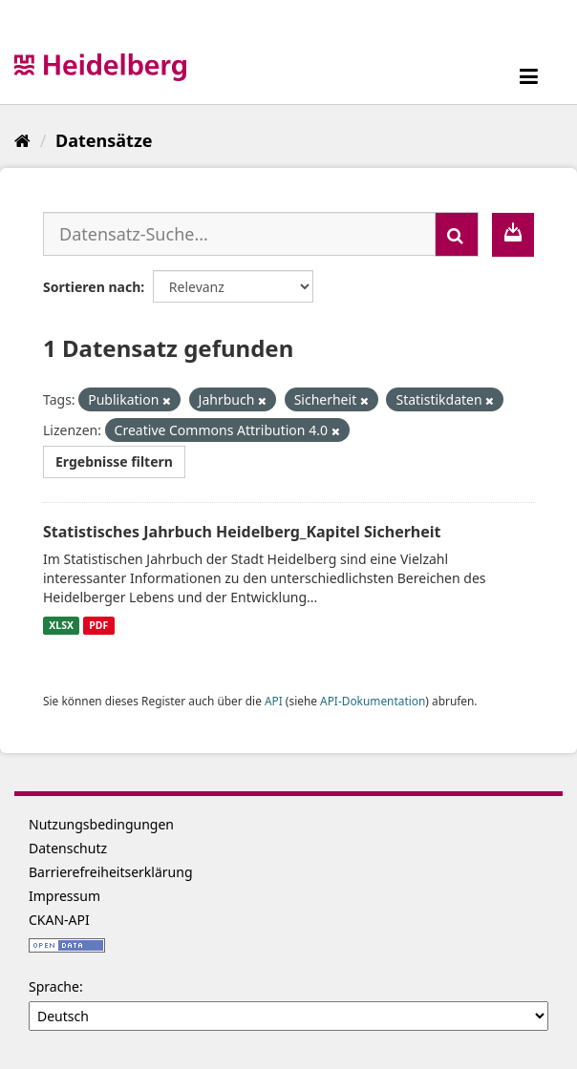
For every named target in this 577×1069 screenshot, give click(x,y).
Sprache (54, 986)
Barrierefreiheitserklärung (111, 872)
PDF (98, 625)
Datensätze (103, 140)
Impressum (64, 896)
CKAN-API (59, 920)
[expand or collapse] (528, 75)
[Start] (22, 140)
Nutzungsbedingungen (101, 824)
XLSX (61, 625)
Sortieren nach (91, 287)
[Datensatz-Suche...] (239, 234)
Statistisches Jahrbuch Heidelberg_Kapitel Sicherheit (242, 531)
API (274, 700)
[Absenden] (457, 234)
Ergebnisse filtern (114, 461)
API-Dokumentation (372, 700)
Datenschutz (68, 848)
